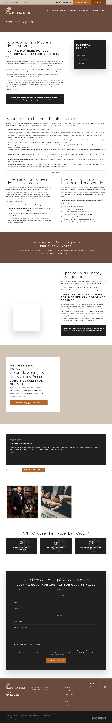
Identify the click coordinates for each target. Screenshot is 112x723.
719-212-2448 (12, 691)
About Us (67, 687)
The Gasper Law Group (11, 187)
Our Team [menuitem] (55, 10)
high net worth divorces (76, 313)
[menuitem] (90, 56)
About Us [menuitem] (63, 10)
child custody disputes (32, 63)
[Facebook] (90, 684)
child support (9, 84)
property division (63, 313)
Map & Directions (36, 688)
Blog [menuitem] (103, 10)
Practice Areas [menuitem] (72, 10)
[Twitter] (100, 684)
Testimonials (68, 694)
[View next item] (20, 466)
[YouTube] (105, 684)
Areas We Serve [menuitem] (84, 10)
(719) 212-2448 (63, 2)
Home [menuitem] (48, 10)
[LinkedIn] (95, 684)
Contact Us (68, 701)
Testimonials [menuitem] (95, 10)
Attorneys (67, 683)
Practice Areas (69, 691)
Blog (66, 698)
